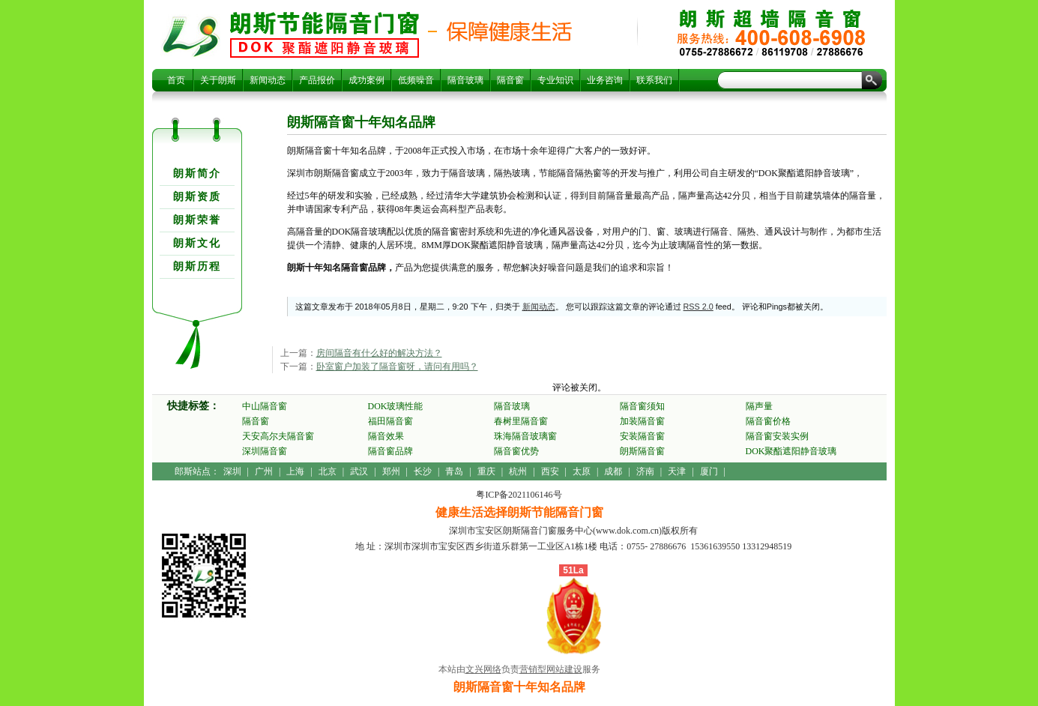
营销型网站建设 (550, 669)
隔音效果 (386, 436)
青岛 (454, 471)
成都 (613, 471)
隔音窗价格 (768, 421)
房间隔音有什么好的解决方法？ (379, 353)
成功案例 (366, 80)
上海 (295, 471)
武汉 (359, 471)
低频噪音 (416, 80)
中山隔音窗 (264, 406)
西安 (550, 471)
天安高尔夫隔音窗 (278, 436)
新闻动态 (268, 80)
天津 (677, 471)
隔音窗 (510, 80)
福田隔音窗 (390, 421)
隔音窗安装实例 (777, 436)
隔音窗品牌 (390, 451)
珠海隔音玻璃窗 (525, 436)
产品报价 (317, 80)
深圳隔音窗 (264, 451)
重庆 (486, 471)
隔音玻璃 (465, 80)
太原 (582, 471)
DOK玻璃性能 (395, 406)
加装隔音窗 (642, 421)
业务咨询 (605, 80)
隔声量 (759, 406)
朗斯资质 (197, 196)
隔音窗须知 (642, 406)
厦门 (709, 471)
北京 (328, 471)
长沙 (423, 471)
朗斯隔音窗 (642, 451)
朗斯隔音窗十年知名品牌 (324, 34)
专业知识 (555, 80)
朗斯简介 (197, 173)
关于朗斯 (218, 80)
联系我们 (654, 80)
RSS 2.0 (698, 306)
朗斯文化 (197, 243)
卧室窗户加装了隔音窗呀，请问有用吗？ (397, 366)
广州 (264, 471)
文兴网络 (483, 669)
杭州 (518, 471)
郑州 (391, 471)
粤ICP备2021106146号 (518, 494)
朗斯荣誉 (197, 220)
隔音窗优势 (516, 451)
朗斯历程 (197, 266)
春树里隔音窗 (521, 421)
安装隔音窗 (642, 436)
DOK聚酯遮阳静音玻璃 (791, 451)
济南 (645, 471)
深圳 (232, 471)
